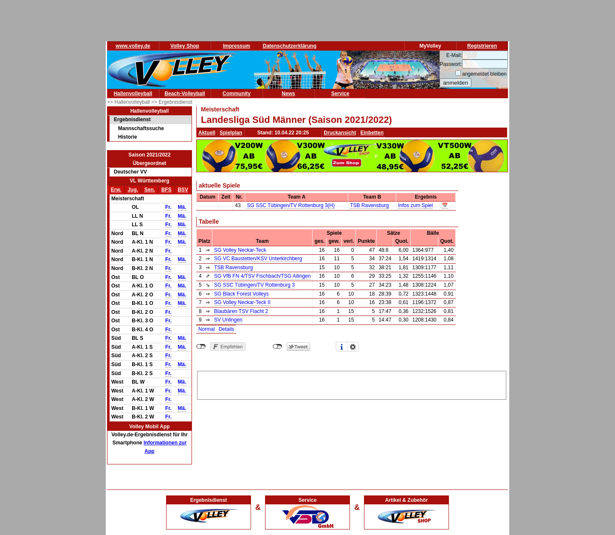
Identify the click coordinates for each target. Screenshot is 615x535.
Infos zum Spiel (415, 205)
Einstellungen (353, 346)
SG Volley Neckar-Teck (240, 250)
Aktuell (206, 133)
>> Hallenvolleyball (129, 102)
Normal (206, 329)
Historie (127, 137)
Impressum (236, 46)
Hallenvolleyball (133, 94)
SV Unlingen (228, 320)
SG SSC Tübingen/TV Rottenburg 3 (254, 285)
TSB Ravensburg (369, 205)
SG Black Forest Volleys (241, 294)
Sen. (149, 190)
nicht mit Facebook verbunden (201, 346)
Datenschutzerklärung (289, 46)
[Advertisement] (351, 384)
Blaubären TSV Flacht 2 (241, 311)
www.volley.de (133, 46)
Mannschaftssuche (141, 128)
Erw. (116, 190)
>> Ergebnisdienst (171, 102)
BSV (183, 190)
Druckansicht (340, 133)
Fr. (168, 207)
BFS (166, 190)
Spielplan (231, 133)
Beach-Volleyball (184, 94)
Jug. (132, 190)
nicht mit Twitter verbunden (277, 346)
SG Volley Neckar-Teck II (242, 302)
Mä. (182, 207)
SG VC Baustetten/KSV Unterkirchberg (258, 259)
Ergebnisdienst (132, 119)
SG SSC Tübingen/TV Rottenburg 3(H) (291, 205)
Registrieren (482, 46)
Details (226, 329)
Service (340, 94)
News (288, 94)
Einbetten (372, 133)
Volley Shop (184, 46)
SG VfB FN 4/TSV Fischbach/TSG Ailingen (262, 276)
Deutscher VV (130, 172)
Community (237, 94)
